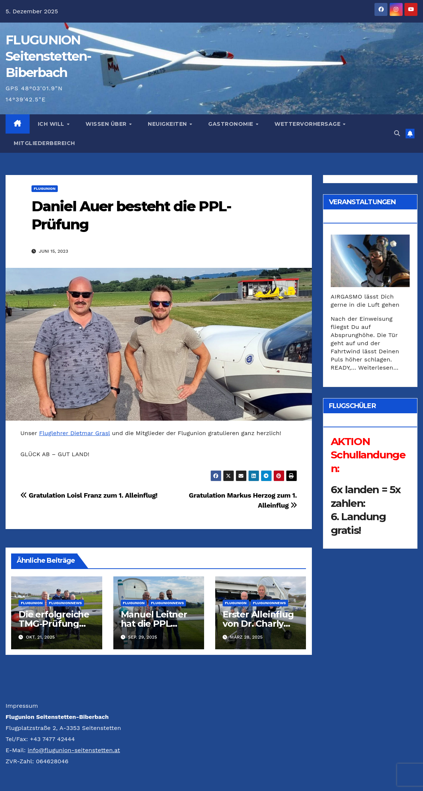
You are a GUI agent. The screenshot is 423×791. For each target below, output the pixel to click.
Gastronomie (231, 124)
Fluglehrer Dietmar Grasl (74, 433)
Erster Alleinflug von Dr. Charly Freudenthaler (258, 623)
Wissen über (107, 124)
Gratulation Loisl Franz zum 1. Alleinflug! (88, 495)
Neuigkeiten (168, 124)
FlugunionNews (65, 603)
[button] (397, 133)
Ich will (52, 124)
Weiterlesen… (378, 367)
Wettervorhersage (308, 124)
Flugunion (45, 188)
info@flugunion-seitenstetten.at (74, 750)
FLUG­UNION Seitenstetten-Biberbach (48, 56)
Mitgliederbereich (44, 143)
